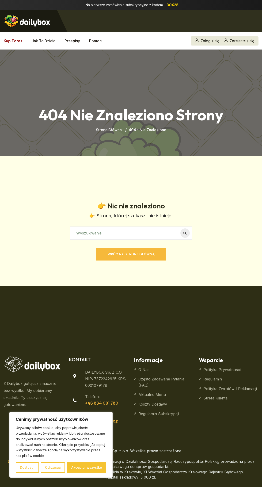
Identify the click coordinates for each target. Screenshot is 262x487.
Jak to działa (43, 40)
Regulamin (212, 379)
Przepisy (72, 40)
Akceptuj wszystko (86, 467)
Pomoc (95, 40)
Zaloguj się (207, 40)
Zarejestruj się (239, 40)
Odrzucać (53, 467)
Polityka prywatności (222, 369)
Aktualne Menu (152, 394)
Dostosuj (27, 467)
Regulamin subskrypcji (158, 413)
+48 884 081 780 (101, 403)
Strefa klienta (215, 398)
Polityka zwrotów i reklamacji (230, 388)
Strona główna (109, 129)
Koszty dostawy (152, 404)
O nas (143, 369)
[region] (61, 445)
